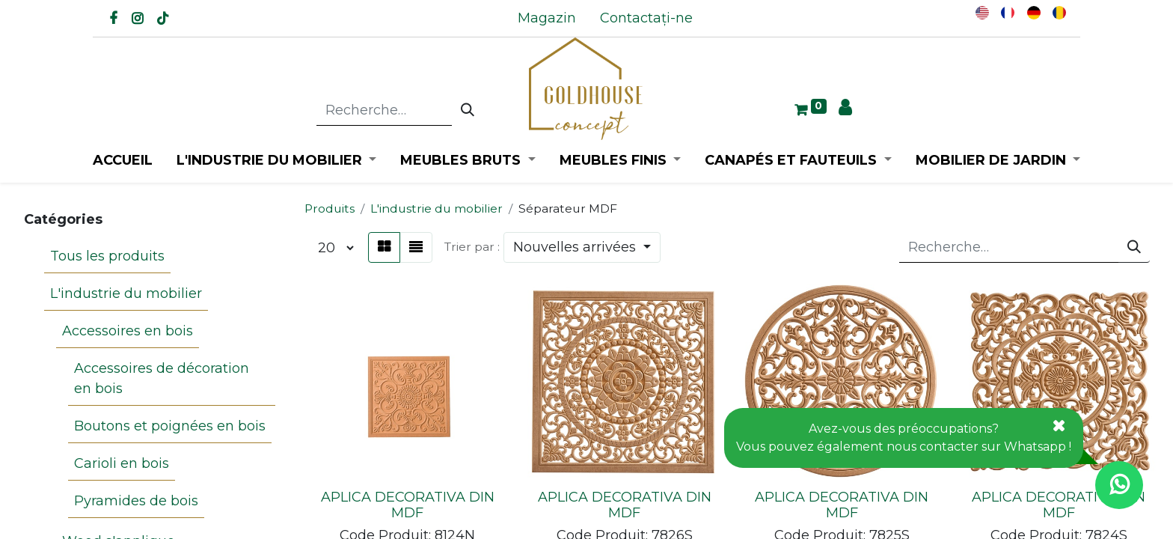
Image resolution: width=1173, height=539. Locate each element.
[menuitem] (547, 18)
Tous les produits (107, 256)
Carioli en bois (121, 463)
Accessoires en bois (127, 331)
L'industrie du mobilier (126, 293)
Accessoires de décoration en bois (161, 378)
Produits (329, 208)
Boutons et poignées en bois (170, 426)
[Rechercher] (467, 111)
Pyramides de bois (136, 501)
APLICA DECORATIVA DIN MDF (407, 505)
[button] (582, 247)
